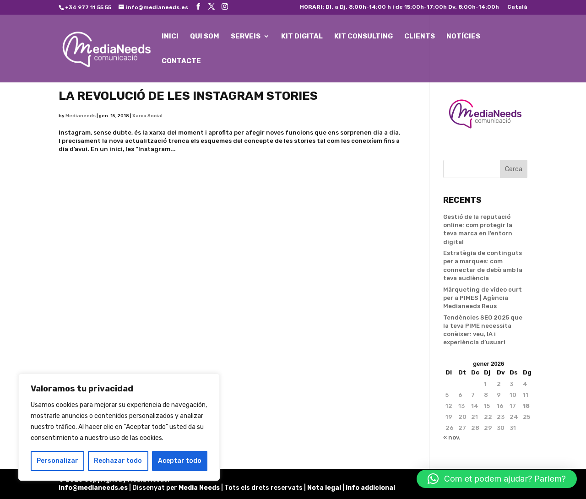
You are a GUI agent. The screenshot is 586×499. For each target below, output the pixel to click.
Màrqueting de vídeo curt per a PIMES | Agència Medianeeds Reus (482, 297)
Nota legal (324, 488)
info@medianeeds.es (93, 488)
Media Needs (199, 488)
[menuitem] (517, 9)
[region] (119, 427)
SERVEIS (245, 36)
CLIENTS (419, 36)
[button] (497, 479)
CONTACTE (181, 61)
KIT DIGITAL (302, 36)
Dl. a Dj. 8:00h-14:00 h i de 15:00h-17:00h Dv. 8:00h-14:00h (399, 7)
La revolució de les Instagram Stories (188, 96)
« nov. (452, 437)
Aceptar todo (179, 461)
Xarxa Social (147, 116)
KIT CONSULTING (363, 36)
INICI (170, 36)
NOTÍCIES (463, 36)
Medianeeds (80, 116)
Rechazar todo (118, 461)
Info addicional (370, 488)
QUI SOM (204, 36)
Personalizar (57, 461)
